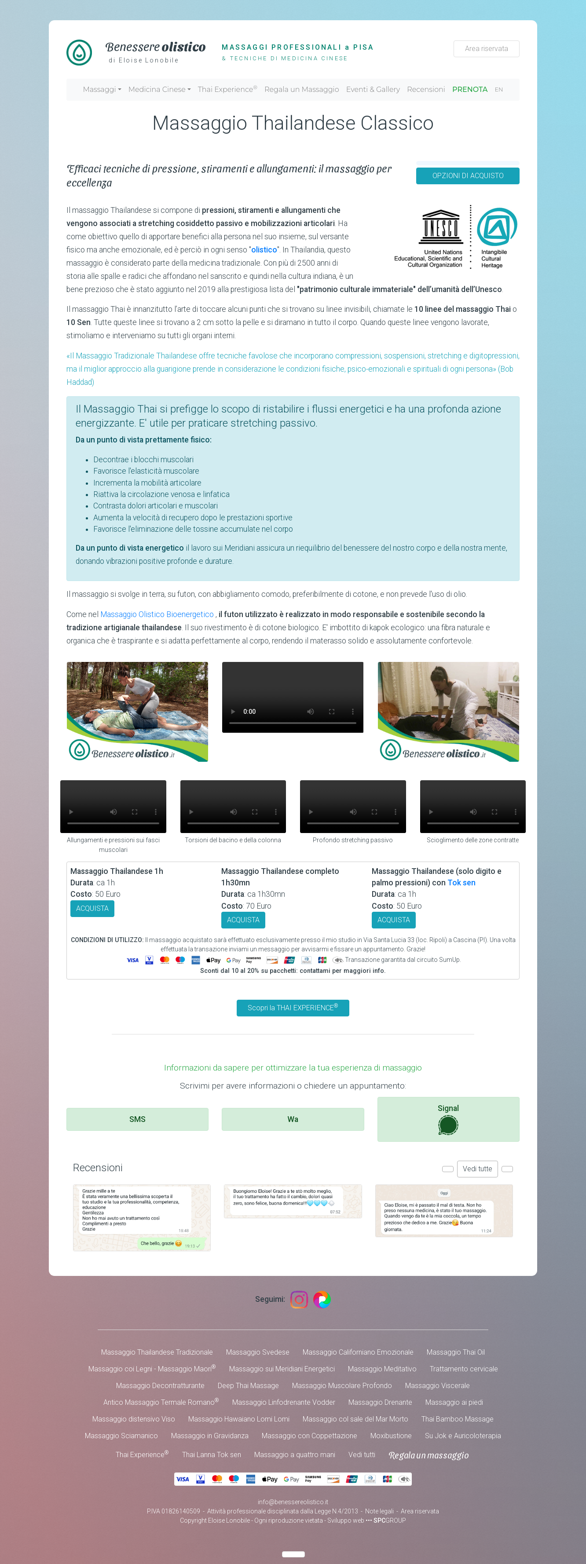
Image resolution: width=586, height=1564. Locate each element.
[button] (448, 1169)
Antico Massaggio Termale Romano (161, 1402)
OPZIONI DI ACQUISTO (468, 176)
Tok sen (461, 882)
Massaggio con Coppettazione (309, 1436)
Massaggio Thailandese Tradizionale (157, 1352)
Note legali (379, 1511)
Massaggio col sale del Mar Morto (355, 1419)
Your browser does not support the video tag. (292, 697)
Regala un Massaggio (301, 89)
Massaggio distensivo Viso (133, 1419)
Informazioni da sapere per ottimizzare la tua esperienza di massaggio (293, 1068)
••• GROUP (386, 1520)
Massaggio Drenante (380, 1402)
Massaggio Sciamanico (121, 1436)
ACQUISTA (92, 908)
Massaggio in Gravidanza (210, 1436)
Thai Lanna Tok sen (211, 1455)
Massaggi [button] (99, 89)
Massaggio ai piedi (454, 1402)
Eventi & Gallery (373, 89)
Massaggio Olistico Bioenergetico (158, 614)
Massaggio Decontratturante (160, 1385)
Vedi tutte (477, 1169)
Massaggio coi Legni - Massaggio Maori (152, 1368)
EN (499, 89)
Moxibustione (391, 1436)
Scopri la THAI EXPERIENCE (293, 1007)
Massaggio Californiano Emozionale (358, 1352)
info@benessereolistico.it (293, 1502)
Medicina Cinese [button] (157, 89)
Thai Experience (227, 89)
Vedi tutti (361, 1455)
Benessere (155, 45)
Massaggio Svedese (257, 1352)
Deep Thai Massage (248, 1385)
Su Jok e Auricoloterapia (463, 1436)
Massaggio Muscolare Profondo (342, 1385)
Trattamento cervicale (464, 1369)
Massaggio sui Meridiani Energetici (282, 1369)
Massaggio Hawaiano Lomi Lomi (238, 1419)
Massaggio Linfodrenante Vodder (283, 1402)
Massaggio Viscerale (437, 1385)
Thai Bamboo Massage (457, 1419)
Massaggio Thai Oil (456, 1352)
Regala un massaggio (428, 1455)
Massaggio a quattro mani (294, 1455)
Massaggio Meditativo (382, 1369)
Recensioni (426, 89)
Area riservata (486, 48)
